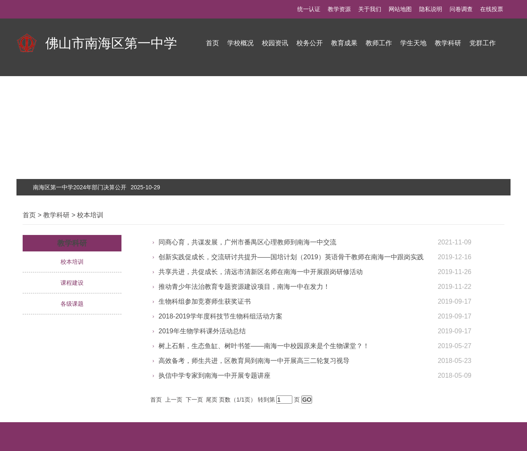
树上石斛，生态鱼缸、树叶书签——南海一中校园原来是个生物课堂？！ (264, 345)
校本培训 (90, 215)
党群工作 (482, 43)
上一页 (174, 399)
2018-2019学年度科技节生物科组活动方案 (220, 316)
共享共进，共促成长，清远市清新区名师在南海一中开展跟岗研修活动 (261, 271)
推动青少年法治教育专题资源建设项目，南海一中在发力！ (244, 286)
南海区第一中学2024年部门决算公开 (96, 187)
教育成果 (344, 43)
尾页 (212, 399)
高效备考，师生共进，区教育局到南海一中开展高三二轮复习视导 (254, 360)
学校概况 (240, 43)
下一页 (195, 399)
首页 (212, 43)
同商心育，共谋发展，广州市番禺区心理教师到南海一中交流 (247, 242)
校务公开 (309, 43)
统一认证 (308, 9)
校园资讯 (275, 43)
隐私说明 (430, 9)
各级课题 (72, 303)
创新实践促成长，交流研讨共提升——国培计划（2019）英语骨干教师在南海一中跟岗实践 (291, 256)
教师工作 (379, 43)
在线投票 (491, 9)
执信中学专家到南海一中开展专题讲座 (214, 375)
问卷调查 (461, 9)
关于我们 (369, 9)
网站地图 (400, 9)
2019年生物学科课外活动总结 (202, 331)
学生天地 (413, 43)
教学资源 (339, 9)
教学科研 (448, 43)
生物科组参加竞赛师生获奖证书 (205, 301)
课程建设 (72, 282)
